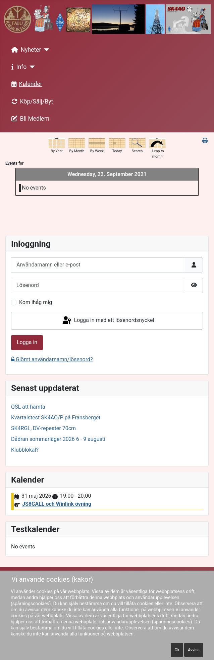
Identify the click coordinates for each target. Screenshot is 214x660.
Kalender (25, 84)
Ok (176, 650)
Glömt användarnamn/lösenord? (52, 359)
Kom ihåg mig (35, 302)
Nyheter (25, 49)
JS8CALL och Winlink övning (56, 504)
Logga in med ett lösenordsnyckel (107, 321)
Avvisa (194, 650)
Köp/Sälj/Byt (31, 101)
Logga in (27, 342)
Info (18, 67)
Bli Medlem (29, 118)
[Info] (30, 67)
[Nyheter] (45, 49)
